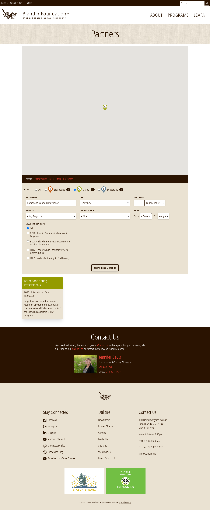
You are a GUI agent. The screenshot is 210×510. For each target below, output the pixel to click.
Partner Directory (106, 426)
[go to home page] (35, 15)
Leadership (110, 189)
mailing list (77, 348)
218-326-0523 (153, 441)
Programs (178, 15)
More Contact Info (147, 453)
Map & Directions (147, 428)
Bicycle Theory (126, 502)
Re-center (68, 178)
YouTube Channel (54, 439)
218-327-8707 (113, 371)
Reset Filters (55, 178)
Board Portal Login (107, 458)
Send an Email (106, 366)
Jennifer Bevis (110, 357)
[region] (105, 298)
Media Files (103, 439)
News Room (104, 420)
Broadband (57, 189)
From (136, 216)
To (155, 216)
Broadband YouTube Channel (59, 458)
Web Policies (104, 452)
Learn (200, 15)
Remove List (41, 178)
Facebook (50, 420)
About (156, 15)
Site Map (102, 445)
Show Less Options (105, 267)
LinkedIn (49, 433)
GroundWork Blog (54, 446)
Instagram (50, 426)
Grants (84, 189)
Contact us (102, 345)
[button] (107, 111)
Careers (102, 432)
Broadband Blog (53, 452)
